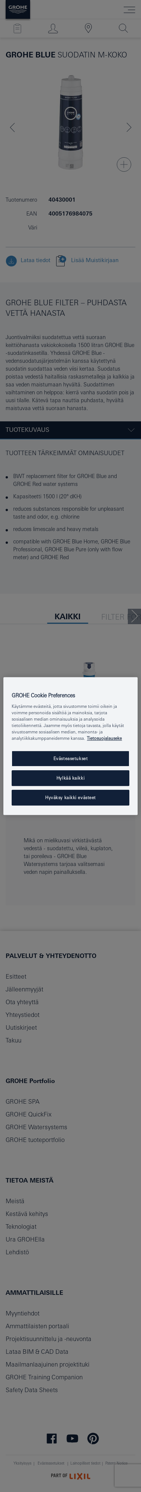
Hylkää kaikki (70, 778)
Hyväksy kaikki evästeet (70, 797)
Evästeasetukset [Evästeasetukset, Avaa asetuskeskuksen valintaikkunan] (70, 758)
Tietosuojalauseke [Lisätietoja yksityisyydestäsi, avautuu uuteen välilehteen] (104, 738)
